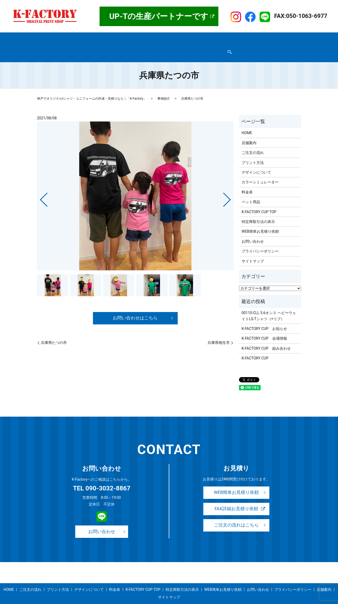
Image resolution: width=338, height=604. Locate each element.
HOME (45, 38)
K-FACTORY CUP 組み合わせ (266, 338)
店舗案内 (63, 38)
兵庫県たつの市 (54, 333)
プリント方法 (144, 38)
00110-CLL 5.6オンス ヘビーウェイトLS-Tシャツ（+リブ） (269, 306)
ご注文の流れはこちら (236, 516)
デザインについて (176, 38)
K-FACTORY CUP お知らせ (264, 318)
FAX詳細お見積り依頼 (236, 499)
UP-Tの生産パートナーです (159, 16)
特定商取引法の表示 (56, 46)
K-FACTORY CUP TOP (251, 38)
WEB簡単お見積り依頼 (168, 46)
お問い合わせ (133, 46)
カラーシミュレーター (260, 172)
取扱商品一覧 (88, 38)
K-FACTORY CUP (255, 348)
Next (231, 187)
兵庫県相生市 (219, 333)
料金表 (202, 38)
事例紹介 (221, 38)
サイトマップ (204, 46)
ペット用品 (251, 192)
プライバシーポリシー (97, 46)
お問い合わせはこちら (135, 308)
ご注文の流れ (116, 38)
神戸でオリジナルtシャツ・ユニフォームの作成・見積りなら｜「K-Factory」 (91, 88)
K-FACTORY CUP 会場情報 (264, 328)
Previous (39, 187)
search (222, 46)
